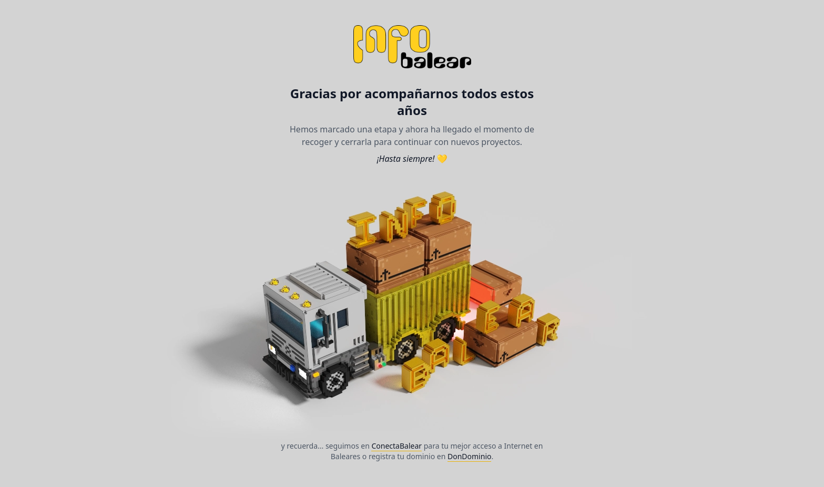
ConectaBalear (396, 446)
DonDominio (469, 456)
